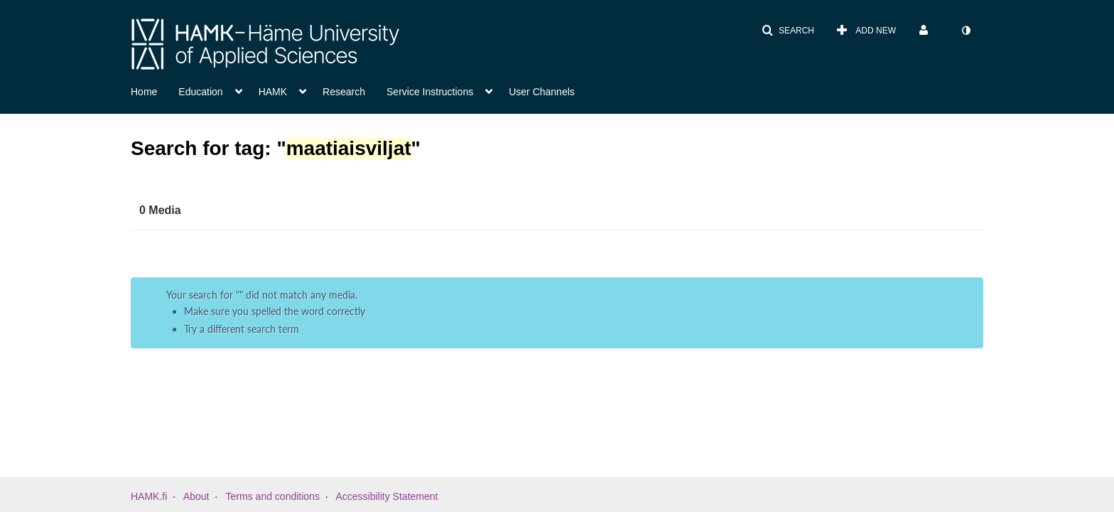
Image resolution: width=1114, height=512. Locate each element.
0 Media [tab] (160, 210)
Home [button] (144, 91)
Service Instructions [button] (429, 91)
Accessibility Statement (386, 496)
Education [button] (200, 91)
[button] (787, 30)
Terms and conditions (273, 496)
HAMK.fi (149, 496)
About (196, 496)
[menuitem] (866, 30)
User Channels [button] (542, 91)
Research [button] (344, 91)
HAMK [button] (273, 91)
